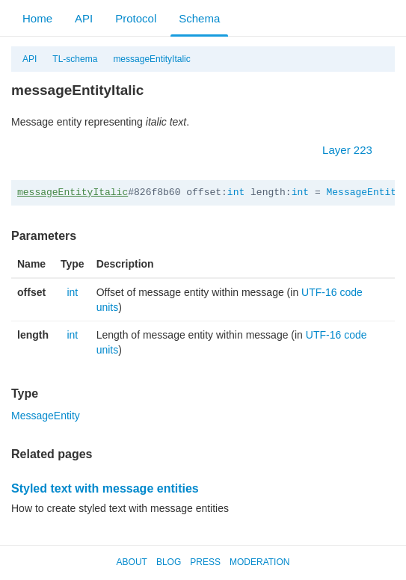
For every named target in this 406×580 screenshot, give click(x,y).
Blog (168, 562)
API (84, 18)
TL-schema (74, 59)
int (235, 192)
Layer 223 (354, 150)
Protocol (135, 18)
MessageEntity (364, 192)
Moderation (259, 562)
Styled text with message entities (105, 488)
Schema (199, 18)
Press (205, 562)
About (132, 562)
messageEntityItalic (151, 59)
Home (37, 18)
